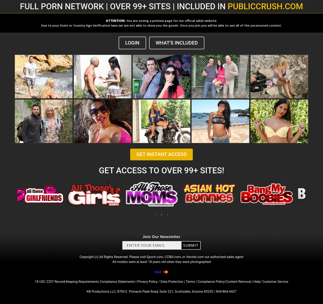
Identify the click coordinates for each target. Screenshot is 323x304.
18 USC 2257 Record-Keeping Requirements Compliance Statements (85, 282)
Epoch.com (155, 257)
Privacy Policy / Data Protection (160, 282)
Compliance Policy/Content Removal (224, 282)
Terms (190, 282)
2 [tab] (161, 215)
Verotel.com (195, 257)
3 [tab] (168, 215)
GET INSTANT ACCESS (161, 154)
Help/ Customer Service (270, 282)
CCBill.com (173, 257)
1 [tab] (155, 215)
